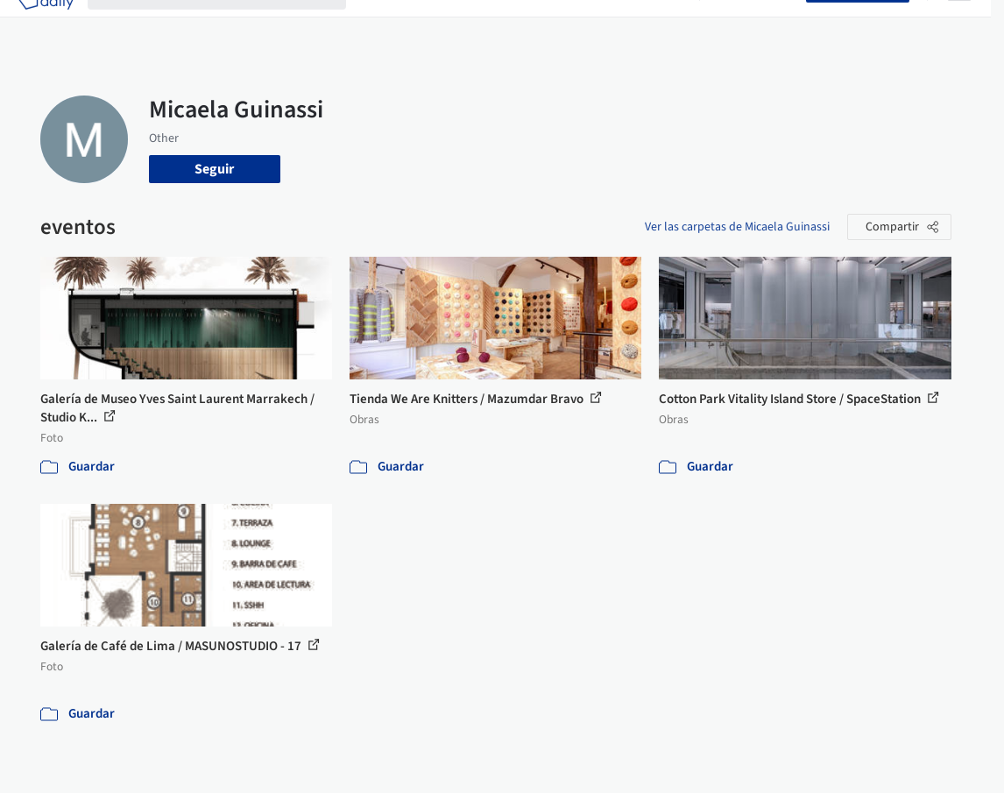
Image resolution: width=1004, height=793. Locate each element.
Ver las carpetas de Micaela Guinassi (737, 227)
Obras (378, 24)
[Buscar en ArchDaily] (231, 24)
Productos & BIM (525, 24)
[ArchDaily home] (46, 24)
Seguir (214, 169)
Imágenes (435, 24)
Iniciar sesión (756, 24)
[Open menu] (959, 25)
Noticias (609, 24)
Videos (665, 24)
